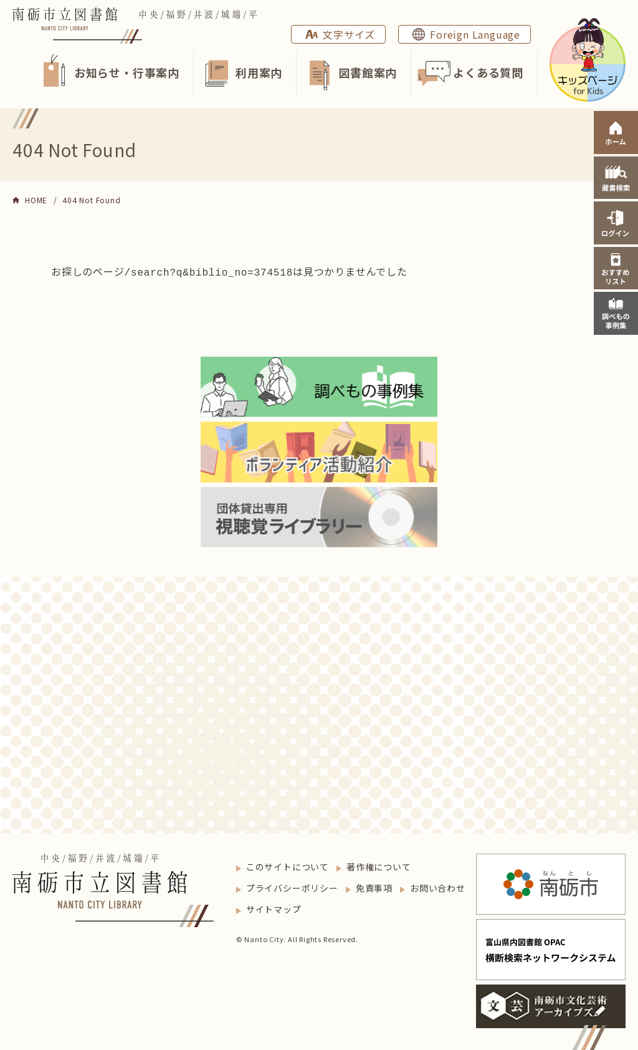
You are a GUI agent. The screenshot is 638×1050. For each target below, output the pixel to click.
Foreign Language (475, 34)
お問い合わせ (437, 886)
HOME (36, 200)
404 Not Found (91, 200)
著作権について (378, 865)
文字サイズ (349, 34)
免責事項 (374, 886)
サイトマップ (274, 908)
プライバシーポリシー (292, 886)
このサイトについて (287, 865)
